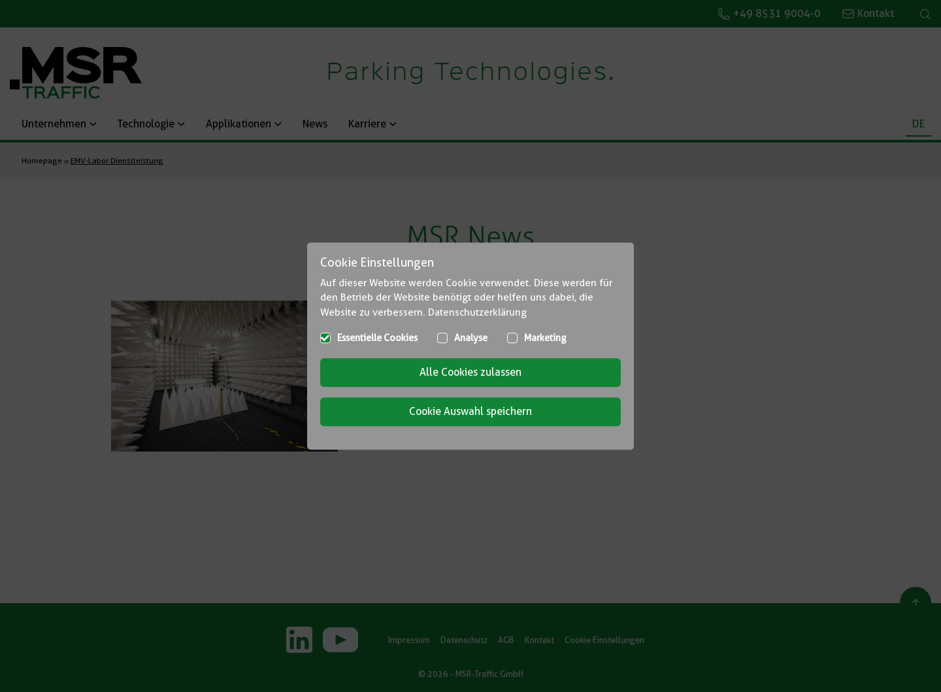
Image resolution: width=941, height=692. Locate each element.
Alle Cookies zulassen (470, 372)
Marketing (545, 338)
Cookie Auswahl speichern (470, 411)
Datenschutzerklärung (477, 312)
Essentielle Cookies (377, 338)
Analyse (470, 338)
